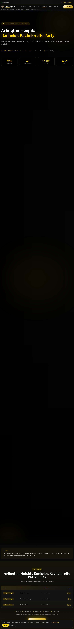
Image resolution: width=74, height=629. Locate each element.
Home (4, 9)
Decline (12, 625)
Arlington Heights (20, 9)
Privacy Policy (55, 622)
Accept (5, 625)
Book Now (68, 6)
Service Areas (10, 9)
